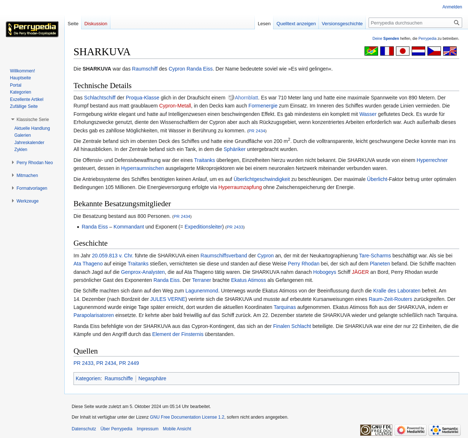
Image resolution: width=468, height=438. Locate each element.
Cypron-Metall (175, 106)
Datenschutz (84, 428)
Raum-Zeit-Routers (390, 299)
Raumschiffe (119, 378)
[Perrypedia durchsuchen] (415, 23)
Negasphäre (152, 378)
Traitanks (204, 160)
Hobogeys (324, 272)
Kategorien (88, 378)
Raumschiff (145, 69)
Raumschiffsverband (223, 255)
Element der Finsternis (177, 334)
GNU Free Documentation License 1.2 (187, 417)
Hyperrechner (432, 160)
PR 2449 (129, 363)
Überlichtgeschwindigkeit (262, 179)
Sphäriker (235, 149)
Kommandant (129, 227)
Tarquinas (284, 307)
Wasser (368, 114)
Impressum (147, 428)
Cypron (177, 69)
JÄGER (360, 272)
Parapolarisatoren (93, 315)
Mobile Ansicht (177, 428)
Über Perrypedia (116, 428)
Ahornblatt (246, 98)
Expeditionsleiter (203, 227)
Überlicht (377, 179)
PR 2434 (257, 130)
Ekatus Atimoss (248, 280)
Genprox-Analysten (143, 272)
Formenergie (263, 106)
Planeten (380, 264)
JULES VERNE (167, 299)
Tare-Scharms (375, 255)
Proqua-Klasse (142, 98)
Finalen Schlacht (292, 326)
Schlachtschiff (100, 98)
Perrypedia (427, 39)
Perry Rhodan (303, 264)
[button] (32, 119)
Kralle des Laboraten (396, 291)
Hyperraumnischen (142, 168)
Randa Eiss (199, 69)
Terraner (201, 280)
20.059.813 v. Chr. (112, 255)
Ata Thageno (88, 264)
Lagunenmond (201, 291)
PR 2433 (235, 226)
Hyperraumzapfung (240, 187)
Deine (386, 39)
